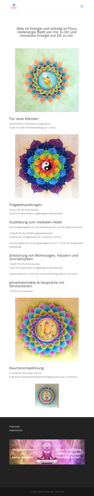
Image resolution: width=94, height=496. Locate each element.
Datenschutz (15, 430)
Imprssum (14, 426)
